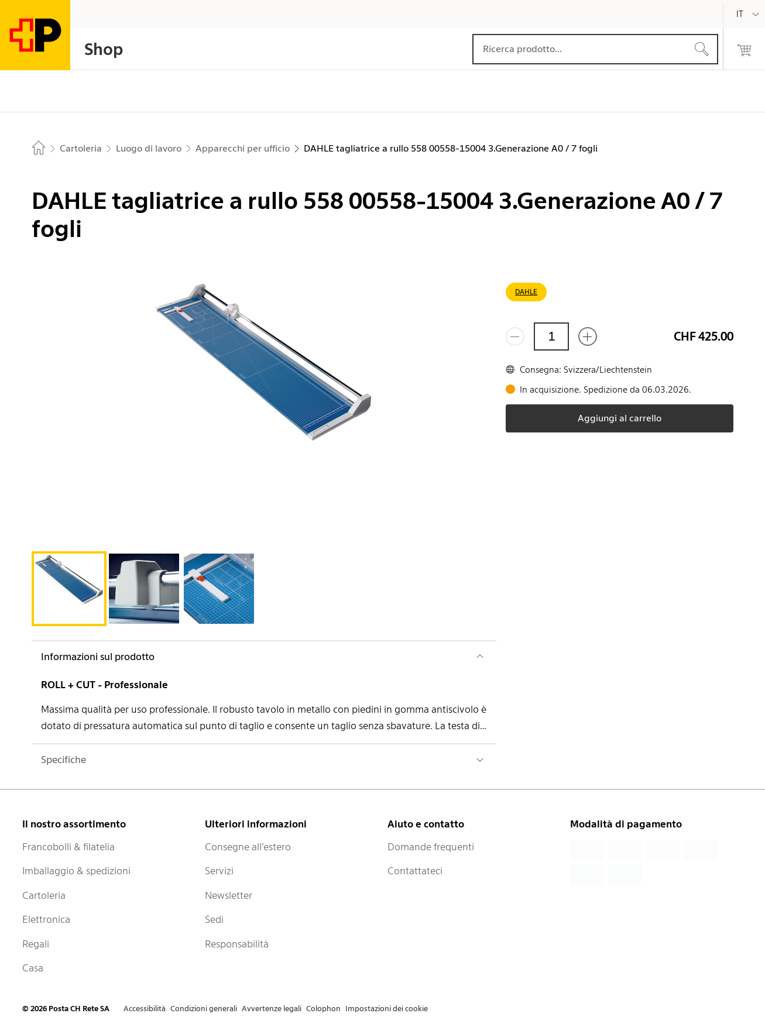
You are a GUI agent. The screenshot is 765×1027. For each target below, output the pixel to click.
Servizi (219, 871)
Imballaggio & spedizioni (76, 871)
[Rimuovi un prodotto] (515, 336)
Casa (32, 968)
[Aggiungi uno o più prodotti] (587, 336)
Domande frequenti (430, 847)
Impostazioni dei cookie (386, 1008)
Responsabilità (237, 944)
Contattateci (414, 871)
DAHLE (526, 291)
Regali (35, 944)
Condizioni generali (203, 1008)
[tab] (69, 588)
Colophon (323, 1008)
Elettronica (46, 919)
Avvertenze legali (271, 1008)
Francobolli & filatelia (68, 847)
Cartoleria (44, 895)
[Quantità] (551, 336)
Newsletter (228, 895)
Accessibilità (145, 1008)
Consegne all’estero (248, 847)
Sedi (214, 919)
